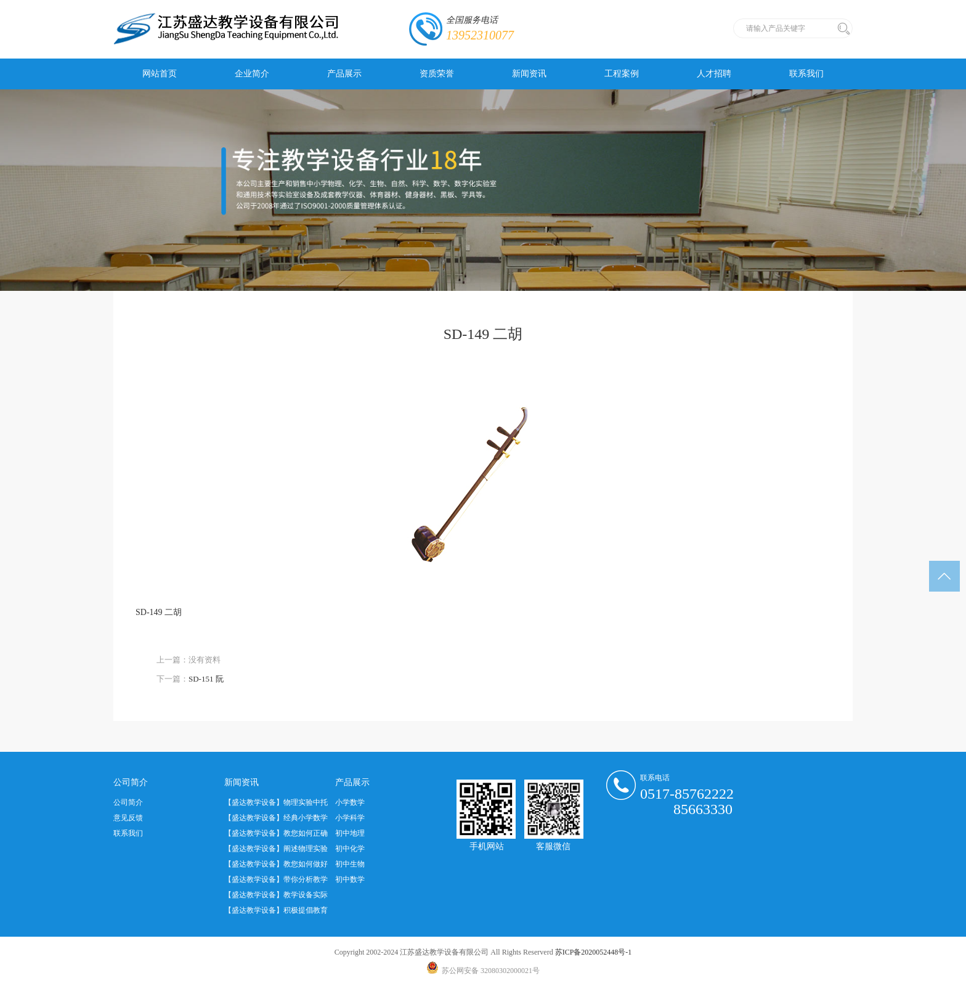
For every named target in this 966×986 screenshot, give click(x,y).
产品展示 (344, 73)
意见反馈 (128, 817)
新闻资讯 (529, 73)
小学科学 (350, 817)
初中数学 (350, 879)
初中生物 (350, 864)
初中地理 (350, 833)
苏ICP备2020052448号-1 (593, 952)
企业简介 (252, 73)
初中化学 (350, 848)
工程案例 (621, 73)
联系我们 (806, 73)
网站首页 (159, 73)
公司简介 (128, 802)
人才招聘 (714, 73)
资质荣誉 (437, 73)
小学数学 (350, 802)
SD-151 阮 (206, 678)
